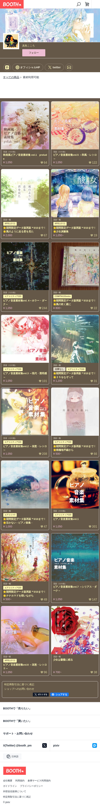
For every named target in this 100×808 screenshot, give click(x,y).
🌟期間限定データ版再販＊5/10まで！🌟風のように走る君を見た (24, 229)
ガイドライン (10, 786)
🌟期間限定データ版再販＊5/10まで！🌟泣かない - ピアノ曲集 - (24, 521)
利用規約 (20, 780)
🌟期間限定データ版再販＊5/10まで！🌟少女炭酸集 (74, 229)
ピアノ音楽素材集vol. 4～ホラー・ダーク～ (25, 302)
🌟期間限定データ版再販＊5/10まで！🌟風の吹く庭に (74, 302)
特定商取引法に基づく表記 (17, 797)
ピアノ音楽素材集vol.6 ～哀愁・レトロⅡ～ (25, 666)
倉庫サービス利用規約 (39, 780)
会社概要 (7, 780)
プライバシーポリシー (31, 786)
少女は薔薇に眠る (63, 659)
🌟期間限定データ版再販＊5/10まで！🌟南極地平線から (74, 448)
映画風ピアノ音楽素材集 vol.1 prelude (25, 156)
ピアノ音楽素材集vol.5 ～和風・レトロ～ (75, 156)
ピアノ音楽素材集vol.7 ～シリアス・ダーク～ (75, 588)
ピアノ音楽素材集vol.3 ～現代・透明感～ (25, 375)
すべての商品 (11, 77)
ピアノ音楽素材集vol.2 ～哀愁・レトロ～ (25, 448)
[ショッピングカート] (87, 4)
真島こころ (28, 45)
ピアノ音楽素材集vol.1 (66, 519)
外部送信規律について (14, 791)
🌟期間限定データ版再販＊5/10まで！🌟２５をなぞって (74, 375)
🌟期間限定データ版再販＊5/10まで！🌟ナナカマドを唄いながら (24, 593)
